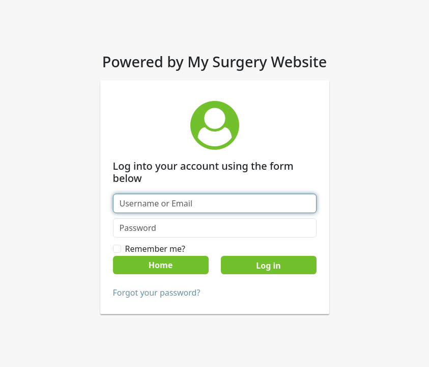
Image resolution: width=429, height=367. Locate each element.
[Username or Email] (215, 203)
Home (161, 265)
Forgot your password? (157, 292)
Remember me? (155, 248)
